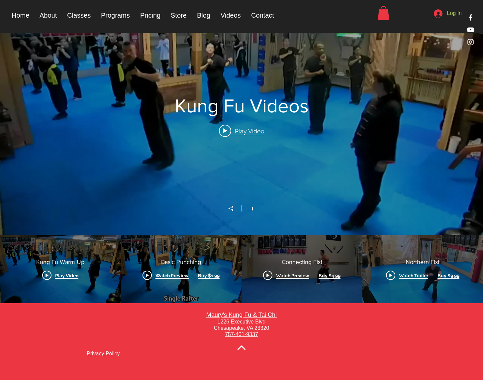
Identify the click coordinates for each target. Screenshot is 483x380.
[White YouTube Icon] (470, 30)
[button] (115, 15)
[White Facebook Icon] (470, 17)
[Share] (234, 208)
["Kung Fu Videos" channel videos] (241, 269)
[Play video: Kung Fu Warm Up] (241, 131)
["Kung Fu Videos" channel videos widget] (241, 168)
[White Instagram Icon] (470, 42)
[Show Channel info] (248, 208)
